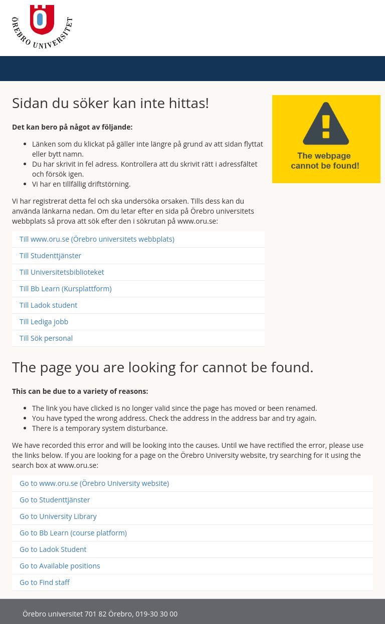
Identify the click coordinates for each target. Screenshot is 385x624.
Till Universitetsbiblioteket (62, 272)
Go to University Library (58, 516)
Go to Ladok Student (53, 549)
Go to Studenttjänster (55, 499)
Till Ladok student (48, 305)
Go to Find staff (45, 582)
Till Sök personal (46, 338)
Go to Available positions (60, 565)
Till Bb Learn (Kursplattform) (66, 288)
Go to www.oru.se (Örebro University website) (94, 483)
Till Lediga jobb (44, 321)
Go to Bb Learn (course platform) (73, 532)
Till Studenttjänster (50, 255)
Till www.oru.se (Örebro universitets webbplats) (97, 239)
